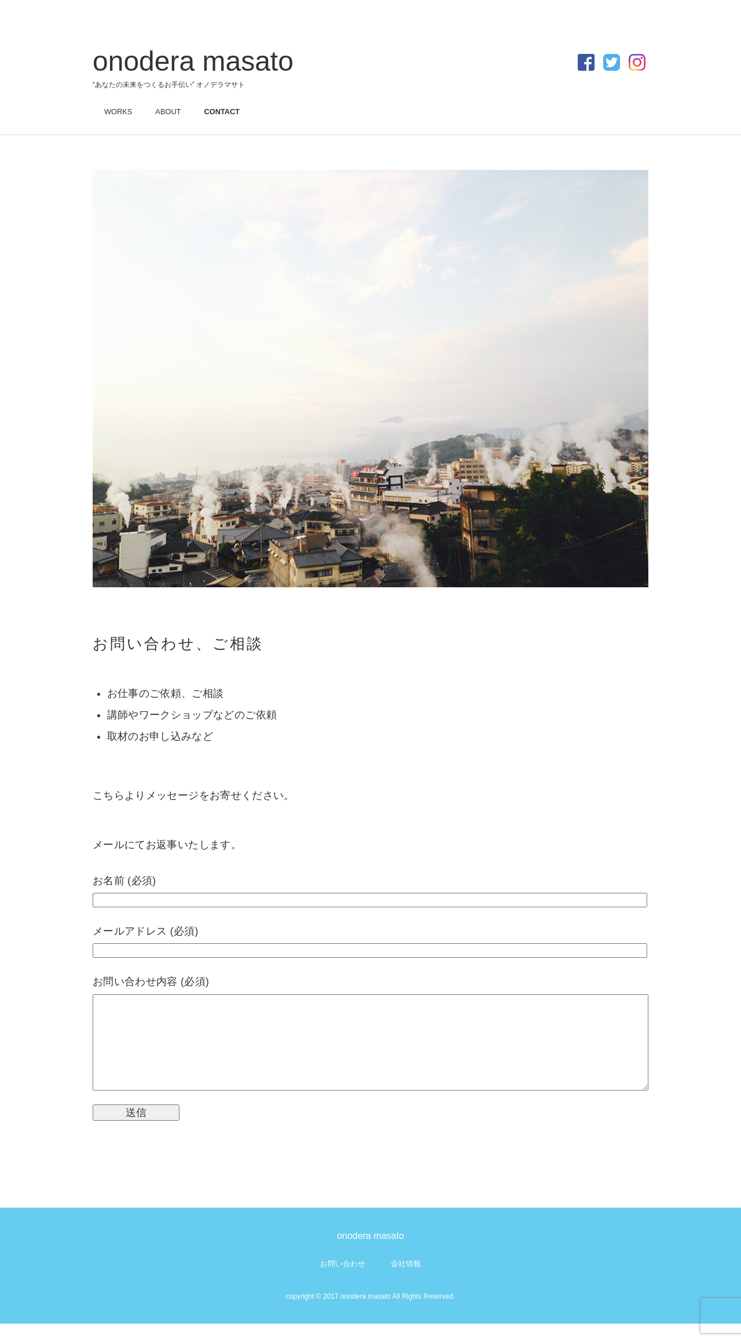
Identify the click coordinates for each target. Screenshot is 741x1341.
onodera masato (193, 61)
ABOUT (168, 111)
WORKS (118, 111)
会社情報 (406, 1281)
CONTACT (222, 111)
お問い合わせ (342, 1281)
